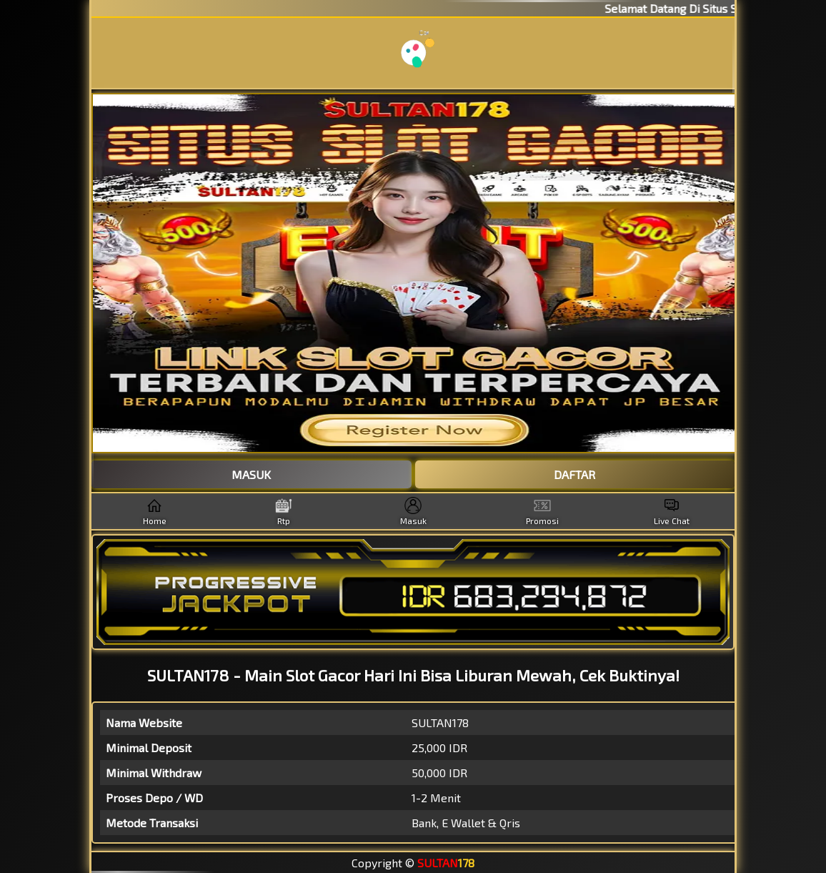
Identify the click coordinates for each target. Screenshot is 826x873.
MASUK (251, 474)
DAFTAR (574, 474)
